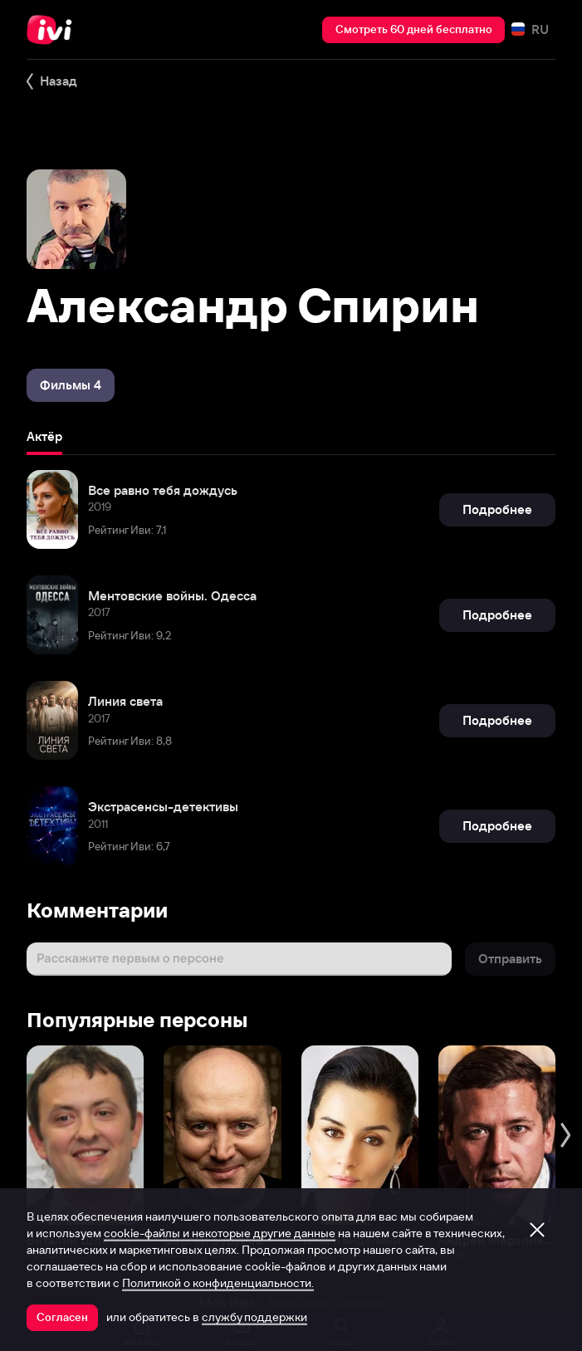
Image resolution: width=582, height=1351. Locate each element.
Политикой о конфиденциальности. (218, 1283)
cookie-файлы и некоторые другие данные (219, 1233)
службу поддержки (254, 1317)
